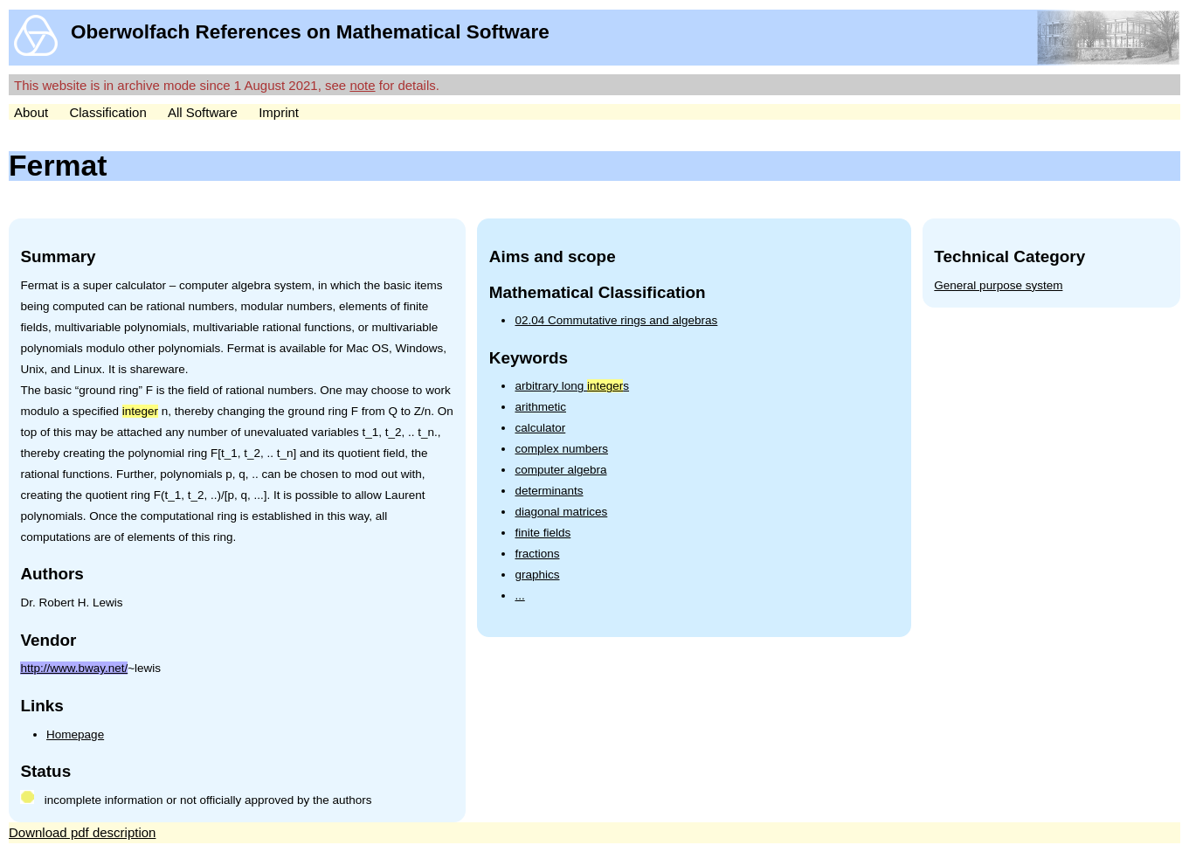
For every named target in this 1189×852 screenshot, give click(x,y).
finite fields (542, 532)
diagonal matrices (561, 511)
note (362, 85)
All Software (203, 112)
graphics (537, 574)
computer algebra (560, 469)
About (31, 112)
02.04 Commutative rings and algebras (616, 320)
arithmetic (540, 406)
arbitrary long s (572, 385)
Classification (107, 112)
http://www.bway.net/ (74, 668)
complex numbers (561, 448)
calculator (540, 427)
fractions (537, 553)
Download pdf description (82, 832)
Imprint (279, 112)
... (519, 595)
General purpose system (998, 285)
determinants (549, 490)
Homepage (75, 734)
